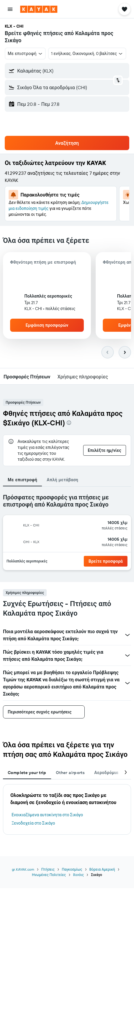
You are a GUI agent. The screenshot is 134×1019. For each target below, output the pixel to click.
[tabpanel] (67, 534)
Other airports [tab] (70, 772)
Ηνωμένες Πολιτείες (49, 874)
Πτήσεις (48, 869)
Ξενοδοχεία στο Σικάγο (33, 823)
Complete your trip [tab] (27, 772)
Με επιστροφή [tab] (22, 479)
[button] (10, 9)
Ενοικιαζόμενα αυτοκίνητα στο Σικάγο (47, 814)
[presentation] (69, 422)
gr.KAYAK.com (23, 869)
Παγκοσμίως (72, 869)
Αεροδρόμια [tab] (106, 772)
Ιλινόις (78, 874)
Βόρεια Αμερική (102, 869)
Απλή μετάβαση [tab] (62, 479)
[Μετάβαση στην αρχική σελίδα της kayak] (38, 9)
